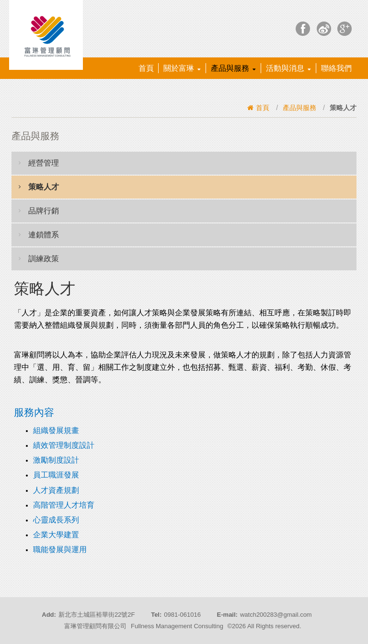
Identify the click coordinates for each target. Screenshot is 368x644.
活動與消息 (288, 68)
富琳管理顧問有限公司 (95, 626)
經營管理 (39, 162)
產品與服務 (233, 68)
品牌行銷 (39, 210)
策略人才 (39, 186)
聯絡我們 (336, 68)
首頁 (146, 68)
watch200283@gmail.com (276, 614)
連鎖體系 (39, 234)
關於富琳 (182, 68)
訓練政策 (39, 258)
